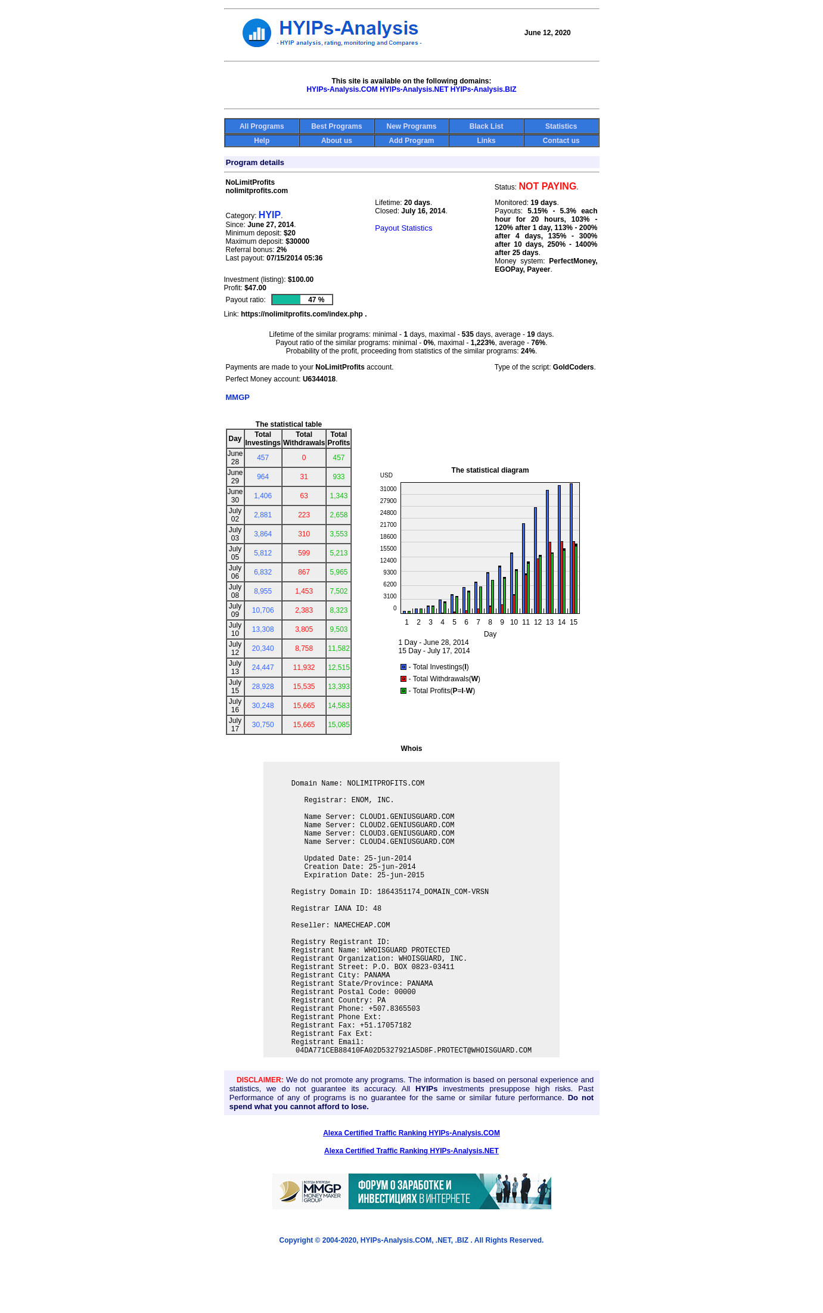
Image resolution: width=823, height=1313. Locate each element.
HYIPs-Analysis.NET (414, 89)
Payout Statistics (403, 228)
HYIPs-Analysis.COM (341, 89)
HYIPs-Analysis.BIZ (484, 89)
